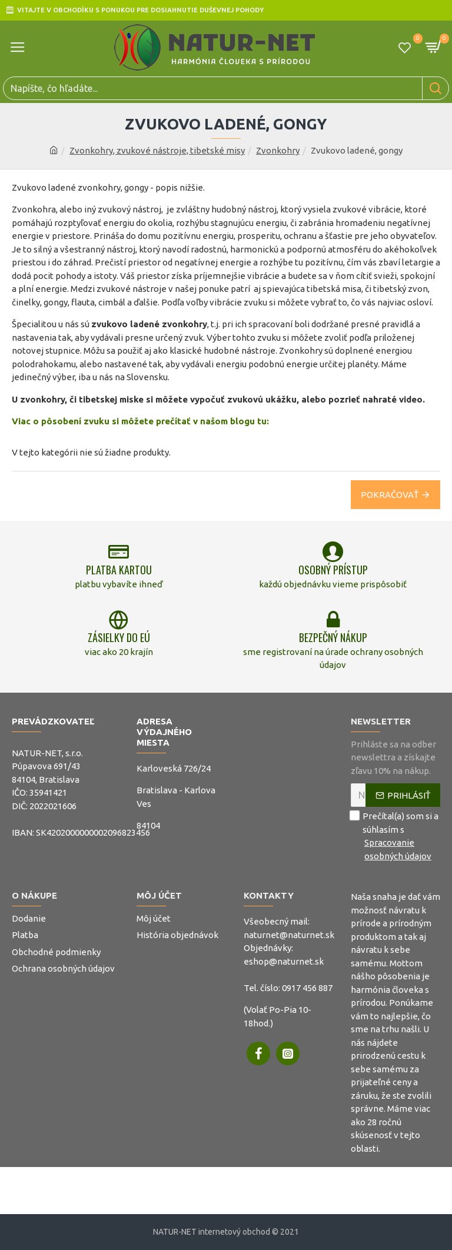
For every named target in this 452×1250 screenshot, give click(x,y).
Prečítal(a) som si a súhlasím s (395, 836)
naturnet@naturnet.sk (289, 935)
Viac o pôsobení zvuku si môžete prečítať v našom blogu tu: (140, 421)
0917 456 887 (307, 988)
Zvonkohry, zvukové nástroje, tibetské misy (157, 150)
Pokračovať (389, 495)
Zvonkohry (278, 150)
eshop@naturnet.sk (284, 961)
